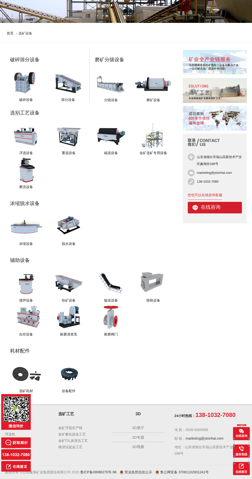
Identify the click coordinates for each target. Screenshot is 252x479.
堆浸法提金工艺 (70, 447)
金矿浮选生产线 (70, 428)
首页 (10, 33)
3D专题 (138, 437)
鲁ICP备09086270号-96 (98, 472)
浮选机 (10, 434)
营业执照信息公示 (136, 472)
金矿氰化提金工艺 (72, 434)
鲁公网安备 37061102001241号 (182, 472)
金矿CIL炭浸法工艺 (73, 441)
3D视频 (138, 447)
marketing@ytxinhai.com (214, 173)
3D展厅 (138, 428)
